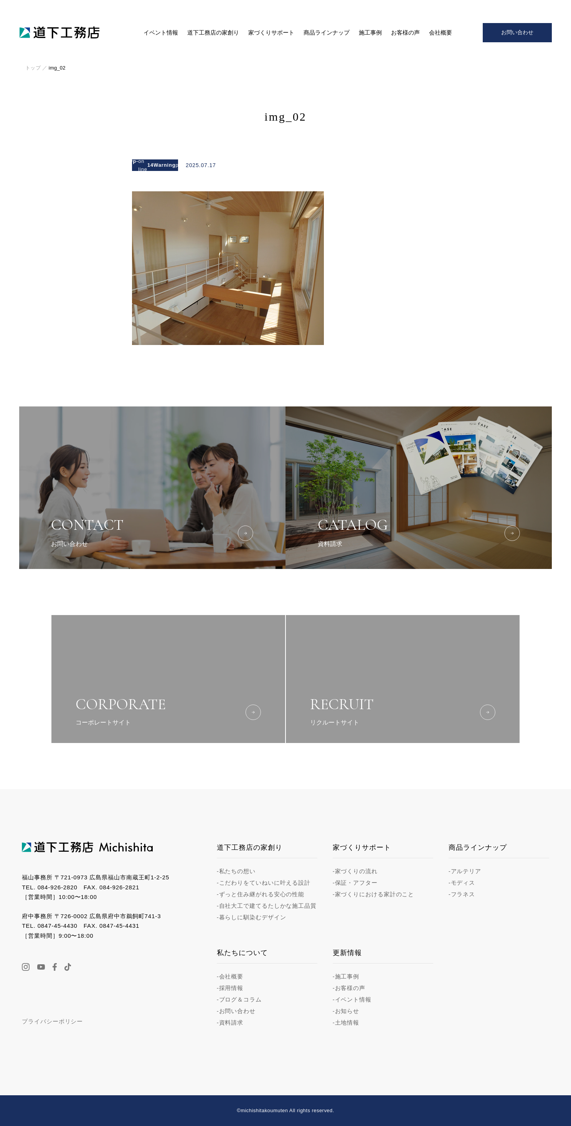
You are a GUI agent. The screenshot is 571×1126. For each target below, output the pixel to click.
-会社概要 (230, 976)
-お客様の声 (349, 988)
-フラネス (462, 894)
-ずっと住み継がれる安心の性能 (261, 894)
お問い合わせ (517, 32)
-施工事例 (346, 976)
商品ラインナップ (327, 33)
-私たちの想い (236, 871)
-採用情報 (230, 988)
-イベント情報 (352, 999)
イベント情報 (161, 33)
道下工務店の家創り (213, 33)
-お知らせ (346, 1011)
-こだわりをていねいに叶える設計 (263, 882)
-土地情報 (346, 1022)
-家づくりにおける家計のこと (373, 894)
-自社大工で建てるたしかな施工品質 (267, 905)
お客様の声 (405, 33)
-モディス (462, 882)
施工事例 (370, 33)
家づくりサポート (271, 33)
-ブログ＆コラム (239, 999)
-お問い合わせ (236, 1011)
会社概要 (440, 33)
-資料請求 (230, 1022)
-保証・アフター (355, 882)
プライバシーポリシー (52, 1021)
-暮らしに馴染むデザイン (251, 917)
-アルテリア (465, 871)
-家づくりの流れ (355, 871)
